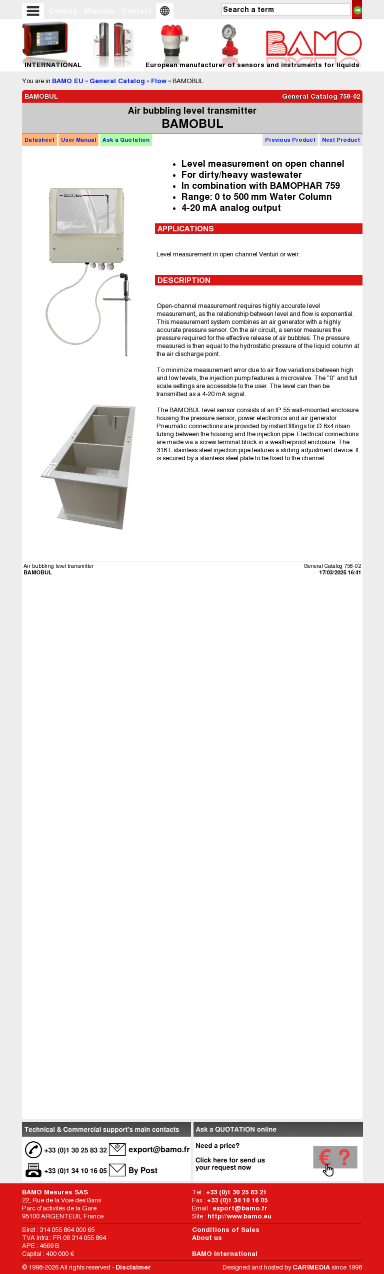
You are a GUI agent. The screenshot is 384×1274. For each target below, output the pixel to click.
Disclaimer (133, 1267)
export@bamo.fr (240, 1208)
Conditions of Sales (226, 1229)
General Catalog (117, 81)
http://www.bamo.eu (240, 1216)
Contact (137, 11)
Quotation (126, 140)
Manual (78, 140)
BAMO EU (68, 81)
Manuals (99, 11)
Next (341, 140)
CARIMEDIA (311, 1267)
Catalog (62, 11)
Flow (158, 81)
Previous (290, 140)
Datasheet (39, 140)
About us (207, 1237)
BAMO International (225, 1253)
